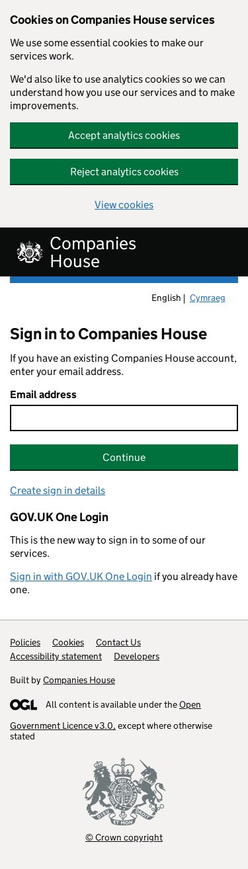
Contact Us (118, 642)
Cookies (68, 642)
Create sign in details (57, 490)
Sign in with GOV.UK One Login (81, 576)
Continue (124, 457)
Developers (136, 656)
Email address (43, 394)
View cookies (124, 204)
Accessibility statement (56, 656)
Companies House (79, 680)
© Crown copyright (124, 837)
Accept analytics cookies (124, 135)
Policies (25, 642)
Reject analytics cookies (124, 171)
